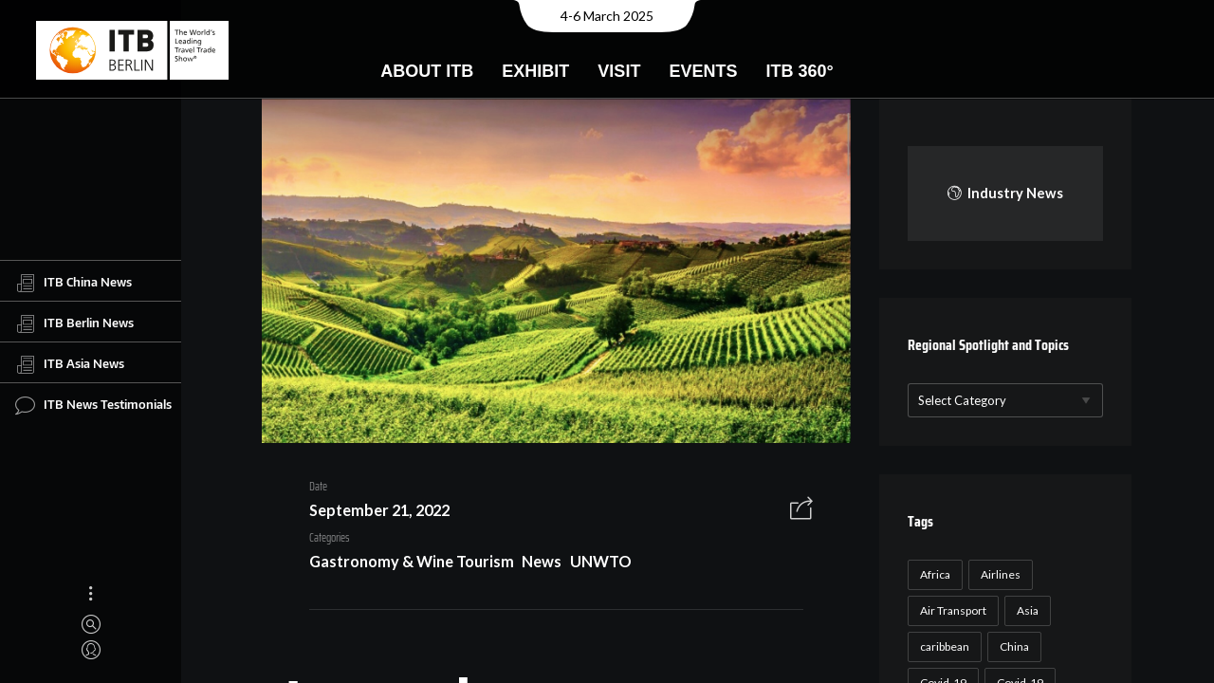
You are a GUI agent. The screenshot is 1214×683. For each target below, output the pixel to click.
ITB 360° (799, 71)
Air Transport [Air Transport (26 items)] (950, 610)
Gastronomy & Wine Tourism (405, 564)
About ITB (426, 71)
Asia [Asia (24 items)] (1025, 610)
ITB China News (73, 282)
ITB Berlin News (74, 323)
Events (703, 71)
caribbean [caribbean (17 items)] (941, 646)
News (535, 564)
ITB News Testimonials (93, 405)
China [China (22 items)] (1011, 646)
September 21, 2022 (373, 513)
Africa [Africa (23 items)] (932, 574)
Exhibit (535, 71)
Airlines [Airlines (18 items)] (998, 574)
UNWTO (594, 564)
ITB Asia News (69, 364)
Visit (619, 71)
